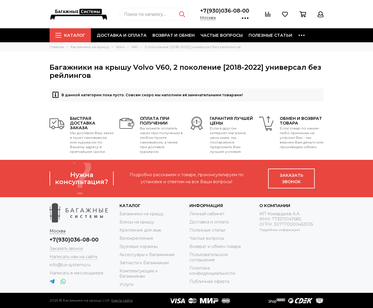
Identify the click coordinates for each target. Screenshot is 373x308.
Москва (208, 17)
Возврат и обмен (173, 35)
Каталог (70, 35)
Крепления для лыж (140, 230)
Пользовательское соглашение (208, 257)
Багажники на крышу (141, 213)
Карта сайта (122, 300)
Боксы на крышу (136, 222)
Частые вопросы (221, 35)
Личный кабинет (207, 213)
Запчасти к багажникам (144, 262)
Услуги (126, 284)
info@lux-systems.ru (70, 264)
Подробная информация (279, 230)
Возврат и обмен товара (215, 246)
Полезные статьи (270, 35)
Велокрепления (136, 238)
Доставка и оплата (122, 35)
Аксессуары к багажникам (147, 254)
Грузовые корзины (138, 246)
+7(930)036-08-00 (224, 11)
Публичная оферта (209, 281)
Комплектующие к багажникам (138, 273)
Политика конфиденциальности (212, 270)
